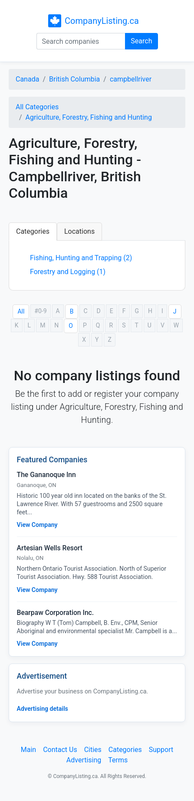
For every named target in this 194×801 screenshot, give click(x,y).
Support (161, 749)
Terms (118, 760)
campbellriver (130, 79)
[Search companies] (81, 41)
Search (141, 41)
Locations (79, 231)
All (20, 311)
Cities (93, 749)
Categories (32, 231)
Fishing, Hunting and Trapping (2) (81, 258)
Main (28, 749)
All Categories (37, 107)
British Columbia (74, 79)
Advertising (84, 760)
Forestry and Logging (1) (67, 272)
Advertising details (42, 708)
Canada (27, 79)
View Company (37, 524)
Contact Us (60, 749)
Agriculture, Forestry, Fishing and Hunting (89, 117)
